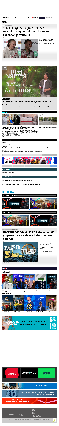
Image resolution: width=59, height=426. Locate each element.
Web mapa (47, 419)
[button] (29, 209)
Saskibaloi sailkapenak (22, 415)
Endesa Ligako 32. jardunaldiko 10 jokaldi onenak (13, 188)
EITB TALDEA (49, 17)
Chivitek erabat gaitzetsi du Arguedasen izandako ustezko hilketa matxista (19, 144)
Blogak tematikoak (35, 415)
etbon (8, 213)
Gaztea (10, 412)
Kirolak (16, 17)
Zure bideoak (54, 154)
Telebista (21, 17)
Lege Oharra (22, 419)
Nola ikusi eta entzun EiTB (36, 416)
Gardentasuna (39, 419)
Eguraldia (16, 414)
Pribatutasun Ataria (16, 419)
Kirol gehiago (20, 413)
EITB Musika (10, 413)
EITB (4, 22)
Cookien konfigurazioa (33, 419)
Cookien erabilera (26, 419)
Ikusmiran (16, 413)
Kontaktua (43, 419)
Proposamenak (10, 196)
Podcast (10, 416)
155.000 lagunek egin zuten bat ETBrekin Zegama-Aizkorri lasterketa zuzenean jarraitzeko (27, 31)
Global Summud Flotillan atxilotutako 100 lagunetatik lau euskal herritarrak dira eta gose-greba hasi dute (25, 147)
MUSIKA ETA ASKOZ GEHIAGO (11, 380)
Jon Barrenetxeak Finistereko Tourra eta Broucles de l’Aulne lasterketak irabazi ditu (21, 184)
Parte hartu (34, 413)
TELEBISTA (8, 192)
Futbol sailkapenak (21, 414)
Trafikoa (33, 410)
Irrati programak (11, 415)
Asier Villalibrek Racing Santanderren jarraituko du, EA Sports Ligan (17, 180)
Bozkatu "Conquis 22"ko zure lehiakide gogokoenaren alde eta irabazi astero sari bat (28, 235)
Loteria (33, 412)
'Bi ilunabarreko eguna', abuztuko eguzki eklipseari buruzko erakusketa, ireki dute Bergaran (23, 151)
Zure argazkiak (46, 154)
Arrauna (20, 412)
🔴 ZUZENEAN (53, 166)
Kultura (16, 412)
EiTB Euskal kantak (11, 414)
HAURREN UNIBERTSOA (44, 380)
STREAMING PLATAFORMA (28, 380)
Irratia (25, 17)
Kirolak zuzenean (21, 416)
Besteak (28, 17)
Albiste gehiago (7, 140)
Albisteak (12, 17)
